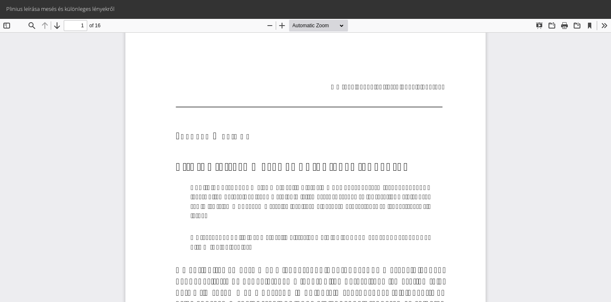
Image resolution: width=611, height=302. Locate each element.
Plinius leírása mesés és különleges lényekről (60, 9)
